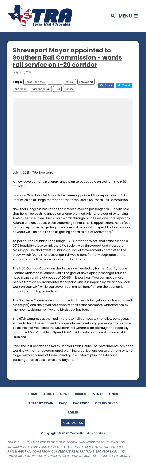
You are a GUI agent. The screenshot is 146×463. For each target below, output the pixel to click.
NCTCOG (55, 82)
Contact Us (73, 423)
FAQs (63, 403)
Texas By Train (40, 403)
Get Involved (106, 403)
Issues (80, 394)
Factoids (81, 403)
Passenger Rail (41, 89)
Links (113, 394)
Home (33, 394)
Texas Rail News (35, 82)
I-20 (57, 89)
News (64, 394)
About (49, 394)
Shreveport (86, 82)
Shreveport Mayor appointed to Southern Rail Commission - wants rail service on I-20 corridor (67, 57)
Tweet (123, 85)
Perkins (69, 89)
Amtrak (69, 82)
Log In (73, 412)
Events (97, 394)
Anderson (20, 89)
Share (106, 85)
